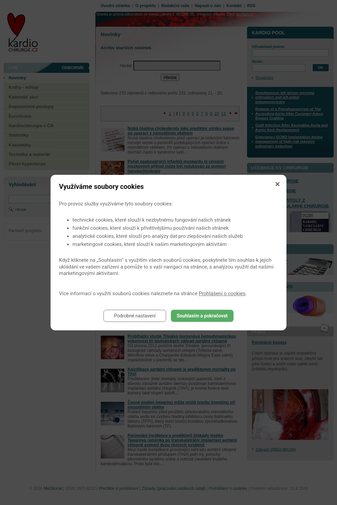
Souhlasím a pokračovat (202, 315)
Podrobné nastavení (135, 315)
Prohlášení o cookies (222, 293)
